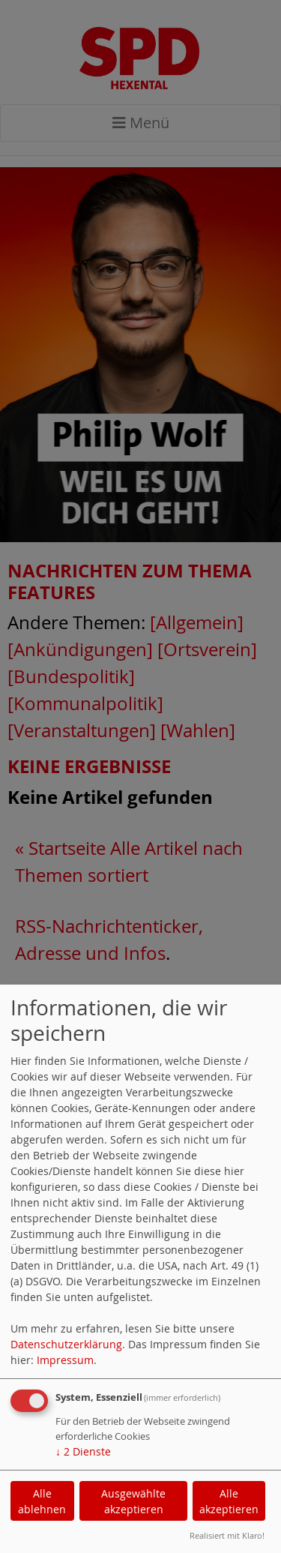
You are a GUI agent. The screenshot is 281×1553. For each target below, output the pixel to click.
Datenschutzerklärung (66, 1344)
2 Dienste (83, 1451)
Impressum (65, 1360)
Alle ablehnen (42, 1501)
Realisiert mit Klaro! (227, 1535)
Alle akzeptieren (229, 1501)
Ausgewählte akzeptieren (133, 1501)
